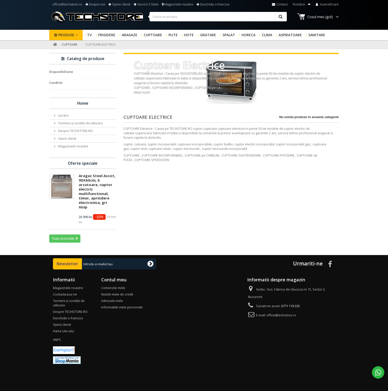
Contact (280, 4)
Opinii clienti (119, 4)
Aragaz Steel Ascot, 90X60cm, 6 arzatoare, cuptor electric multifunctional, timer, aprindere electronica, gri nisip (97, 191)
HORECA (248, 35)
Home (82, 103)
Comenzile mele (113, 288)
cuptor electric (304, 73)
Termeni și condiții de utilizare (80, 123)
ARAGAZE (129, 35)
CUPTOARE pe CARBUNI (202, 155)
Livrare (63, 115)
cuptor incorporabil (162, 144)
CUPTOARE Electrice (148, 73)
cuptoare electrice (241, 73)
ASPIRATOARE (290, 35)
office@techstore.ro (67, 4)
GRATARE (208, 35)
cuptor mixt (138, 148)
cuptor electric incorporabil (254, 144)
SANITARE (316, 35)
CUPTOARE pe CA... (209, 87)
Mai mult (143, 92)
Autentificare (327, 4)
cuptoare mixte (159, 148)
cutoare (140, 144)
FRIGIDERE (106, 35)
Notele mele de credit (117, 294)
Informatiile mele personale (122, 307)
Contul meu (113, 280)
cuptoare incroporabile (195, 144)
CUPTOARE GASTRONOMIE (241, 155)
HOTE (189, 35)
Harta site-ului (63, 331)
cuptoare (220, 73)
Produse (66, 35)
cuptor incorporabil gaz (293, 144)
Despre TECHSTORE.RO (75, 131)
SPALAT (228, 35)
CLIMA (267, 35)
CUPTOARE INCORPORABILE (172, 87)
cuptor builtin (223, 144)
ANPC (57, 339)
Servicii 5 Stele (146, 4)
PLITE (173, 35)
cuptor (208, 73)
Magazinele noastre (177, 4)
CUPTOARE (153, 35)
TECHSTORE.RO (191, 73)
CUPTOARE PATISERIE (278, 155)
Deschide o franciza (212, 4)
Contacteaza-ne (65, 294)
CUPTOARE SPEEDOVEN (152, 160)
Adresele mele (112, 300)
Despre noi (95, 4)
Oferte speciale (82, 163)
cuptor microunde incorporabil (224, 148)
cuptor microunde (186, 148)
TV (89, 35)
